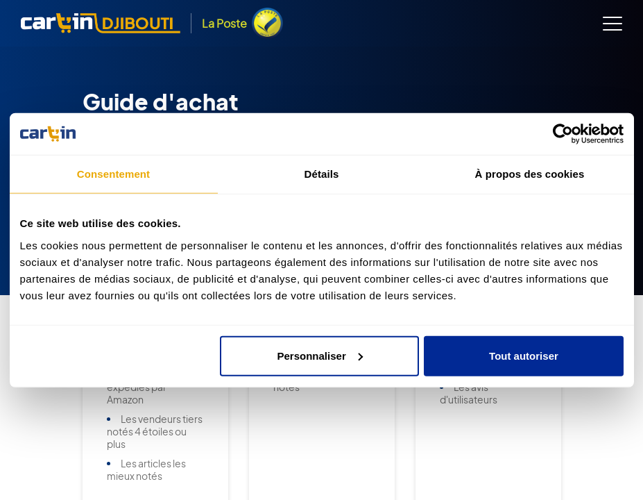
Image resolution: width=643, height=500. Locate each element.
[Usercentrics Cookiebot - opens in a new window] (563, 134)
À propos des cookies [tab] (530, 174)
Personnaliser (320, 355)
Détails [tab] (322, 174)
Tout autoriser (523, 355)
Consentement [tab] (113, 174)
